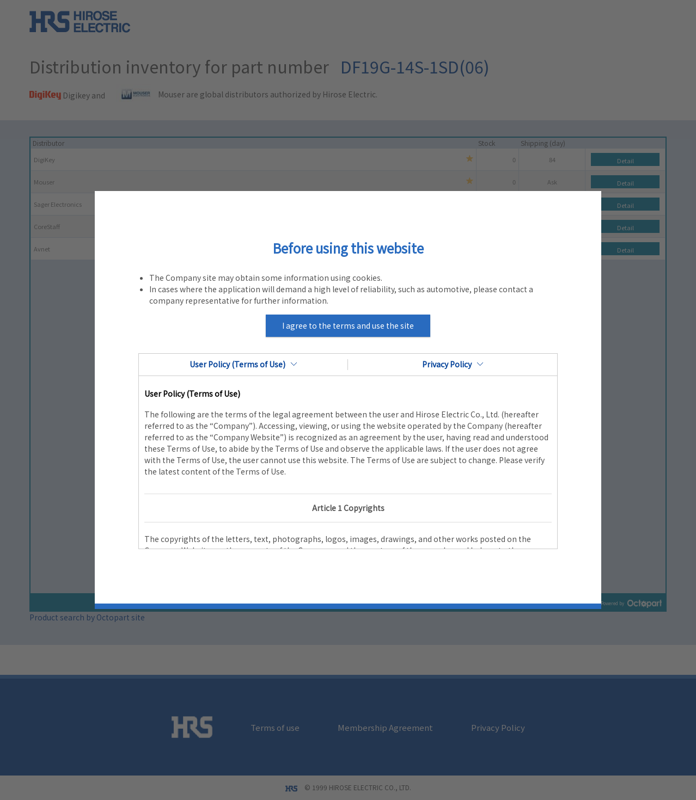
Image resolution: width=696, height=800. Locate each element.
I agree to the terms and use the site (348, 325)
